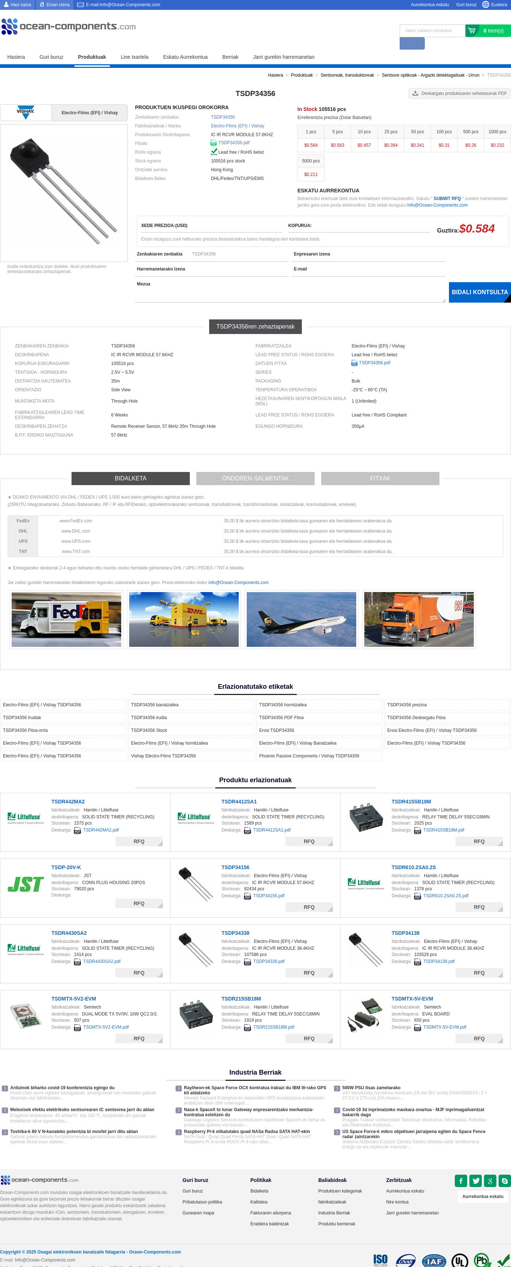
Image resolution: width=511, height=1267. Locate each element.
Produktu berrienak (336, 1211)
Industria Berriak (334, 1200)
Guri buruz (466, 4)
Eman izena (57, 4)
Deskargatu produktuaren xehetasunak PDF (464, 81)
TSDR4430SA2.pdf (101, 949)
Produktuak (92, 44)
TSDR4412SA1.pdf (272, 817)
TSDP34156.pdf (268, 883)
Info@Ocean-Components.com (437, 192)
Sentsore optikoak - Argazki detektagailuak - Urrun (430, 62)
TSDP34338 (235, 921)
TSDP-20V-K (66, 855)
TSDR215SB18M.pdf (273, 1014)
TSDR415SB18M (411, 789)
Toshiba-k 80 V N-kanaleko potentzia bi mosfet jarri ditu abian (74, 1119)
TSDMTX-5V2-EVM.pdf (106, 1014)
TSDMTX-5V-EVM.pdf (444, 1014)
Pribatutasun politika (202, 1189)
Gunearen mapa (198, 1200)
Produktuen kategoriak (340, 1178)
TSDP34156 (235, 855)
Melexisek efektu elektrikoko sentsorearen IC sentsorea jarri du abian (82, 1097)
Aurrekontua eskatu (430, 4)
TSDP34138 (405, 921)
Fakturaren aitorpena (270, 1200)
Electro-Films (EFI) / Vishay (237, 113)
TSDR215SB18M (241, 986)
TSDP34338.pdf (268, 949)
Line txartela (135, 44)
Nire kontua (397, 1189)
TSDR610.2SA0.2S (414, 855)
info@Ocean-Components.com (238, 570)
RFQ (139, 829)
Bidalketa (259, 1178)
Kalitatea (259, 1189)
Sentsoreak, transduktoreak (347, 62)
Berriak (230, 44)
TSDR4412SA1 (239, 789)
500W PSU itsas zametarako (371, 1075)
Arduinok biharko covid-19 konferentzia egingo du (62, 1075)
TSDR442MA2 (68, 789)
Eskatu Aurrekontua (185, 44)
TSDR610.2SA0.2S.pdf (445, 883)
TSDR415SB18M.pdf (443, 817)
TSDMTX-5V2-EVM (73, 986)
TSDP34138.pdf (438, 949)
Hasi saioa (21, 4)
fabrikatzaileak (332, 1189)
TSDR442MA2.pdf (101, 817)
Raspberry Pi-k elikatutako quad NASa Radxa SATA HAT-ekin (247, 1119)
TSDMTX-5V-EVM (412, 986)
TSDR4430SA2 (69, 921)
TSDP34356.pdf (233, 130)
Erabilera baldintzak (269, 1211)
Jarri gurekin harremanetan (283, 44)
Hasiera (16, 44)
